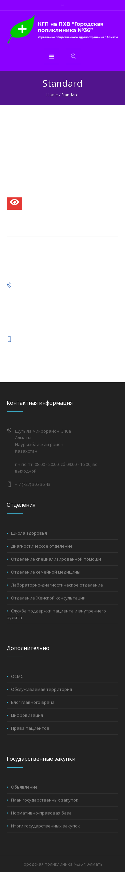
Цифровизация (27, 715)
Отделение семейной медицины (45, 572)
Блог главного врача (33, 702)
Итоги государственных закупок (45, 826)
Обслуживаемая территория (41, 689)
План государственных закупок (44, 800)
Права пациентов (30, 728)
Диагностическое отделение (42, 546)
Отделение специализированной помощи (56, 559)
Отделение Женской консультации (48, 598)
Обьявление (24, 787)
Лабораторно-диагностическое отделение (57, 585)
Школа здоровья (29, 533)
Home (52, 95)
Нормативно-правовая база (41, 813)
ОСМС (17, 676)
